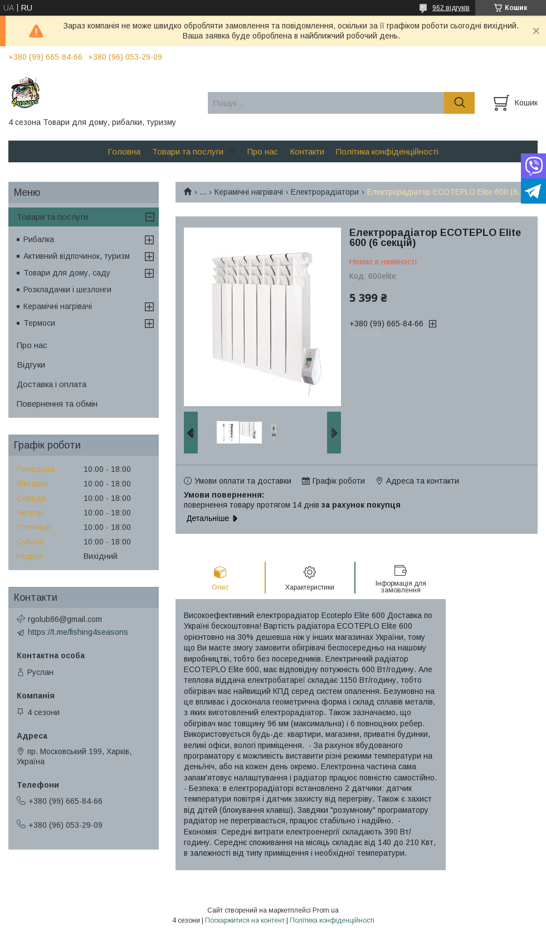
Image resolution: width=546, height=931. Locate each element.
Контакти (307, 151)
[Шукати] (459, 103)
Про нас (262, 151)
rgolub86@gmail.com (65, 619)
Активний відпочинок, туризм (76, 256)
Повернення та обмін (57, 403)
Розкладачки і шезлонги (67, 289)
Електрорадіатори (325, 191)
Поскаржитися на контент (245, 920)
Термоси (39, 323)
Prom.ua (326, 910)
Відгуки (31, 364)
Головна (124, 151)
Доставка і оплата (51, 384)
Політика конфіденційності (387, 151)
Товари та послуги (187, 151)
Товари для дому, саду (66, 272)
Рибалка (38, 239)
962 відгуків (451, 8)
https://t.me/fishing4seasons (78, 632)
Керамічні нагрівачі (248, 191)
